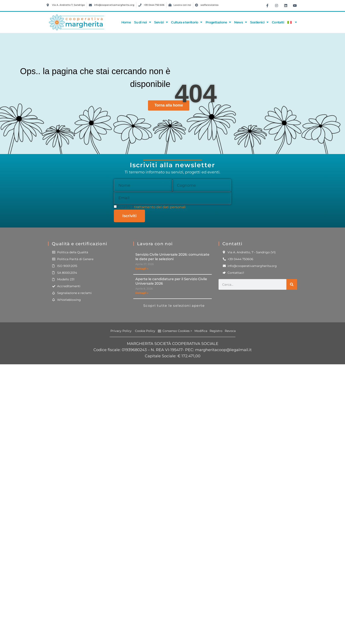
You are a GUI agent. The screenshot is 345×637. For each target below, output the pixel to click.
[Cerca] (291, 284)
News (240, 22)
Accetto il (151, 207)
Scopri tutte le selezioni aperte (174, 306)
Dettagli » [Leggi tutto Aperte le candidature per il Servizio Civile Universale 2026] (141, 292)
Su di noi (142, 22)
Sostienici (259, 22)
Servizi (161, 22)
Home (126, 22)
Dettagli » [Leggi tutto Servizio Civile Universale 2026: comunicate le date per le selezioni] (141, 268)
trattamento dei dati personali (160, 207)
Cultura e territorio (186, 22)
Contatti (278, 22)
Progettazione (218, 22)
